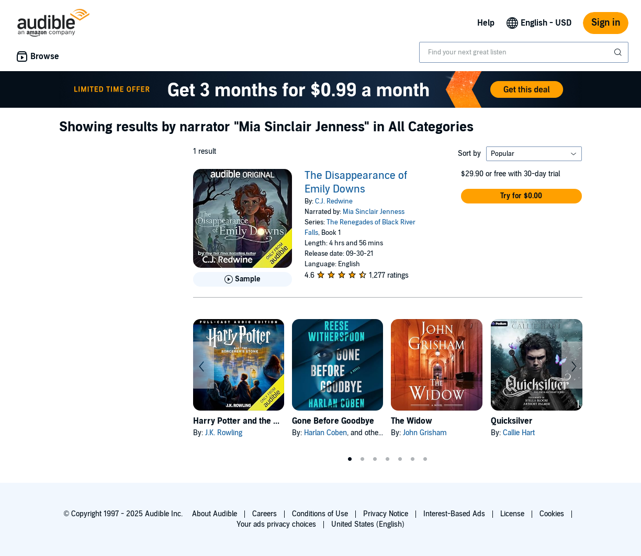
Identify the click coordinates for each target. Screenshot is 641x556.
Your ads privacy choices (276, 524)
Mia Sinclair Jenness (373, 212)
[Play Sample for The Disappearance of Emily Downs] (242, 279)
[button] (521, 196)
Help (485, 23)
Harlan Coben (325, 432)
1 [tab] (350, 459)
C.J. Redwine (334, 201)
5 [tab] (400, 459)
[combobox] (523, 52)
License (512, 513)
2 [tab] (362, 459)
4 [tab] (388, 459)
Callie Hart (519, 432)
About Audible (214, 513)
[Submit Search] (619, 52)
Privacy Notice (385, 513)
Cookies (551, 513)
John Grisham (425, 432)
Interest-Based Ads (454, 513)
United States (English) (367, 524)
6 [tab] (413, 459)
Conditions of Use (320, 513)
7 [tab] (425, 459)
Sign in (605, 22)
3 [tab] (375, 459)
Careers (264, 513)
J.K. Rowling (223, 432)
